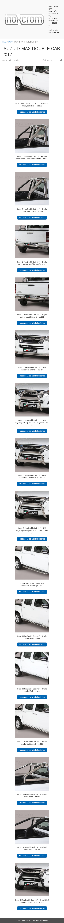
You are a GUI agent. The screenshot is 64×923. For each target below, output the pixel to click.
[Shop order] (51, 60)
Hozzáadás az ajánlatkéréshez (32, 112)
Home (4, 42)
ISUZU (10, 42)
